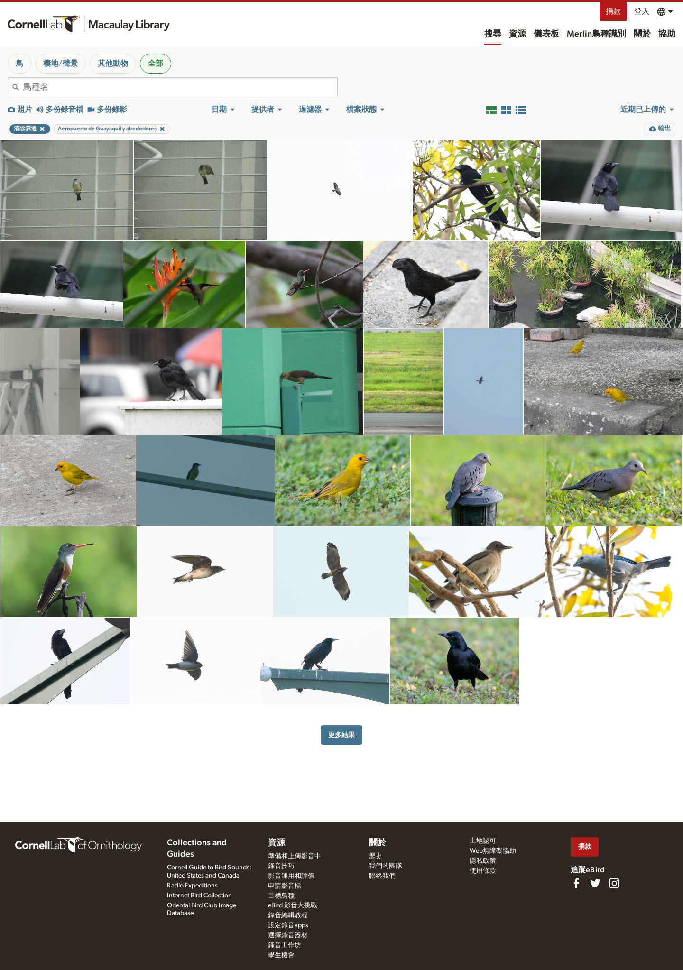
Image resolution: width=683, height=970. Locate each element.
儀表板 (546, 34)
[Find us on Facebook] (576, 883)
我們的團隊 (385, 866)
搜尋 (492, 34)
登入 (641, 11)
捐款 (613, 11)
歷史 (375, 856)
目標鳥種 (281, 896)
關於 (642, 34)
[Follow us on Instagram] (614, 883)
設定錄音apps (288, 925)
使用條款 (483, 871)
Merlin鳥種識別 (596, 34)
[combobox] (180, 87)
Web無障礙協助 (493, 851)
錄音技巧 (281, 866)
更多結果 (341, 735)
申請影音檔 (284, 886)
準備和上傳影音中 (294, 856)
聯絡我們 (382, 876)
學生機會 (281, 955)
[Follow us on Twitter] (595, 883)
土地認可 (483, 841)
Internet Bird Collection (199, 895)
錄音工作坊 (284, 945)
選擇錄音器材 (288, 935)
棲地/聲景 (60, 63)
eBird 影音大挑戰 (292, 905)
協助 (666, 34)
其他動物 (113, 63)
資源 (517, 34)
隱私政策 (483, 861)
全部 (155, 63)
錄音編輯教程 (288, 915)
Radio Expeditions (192, 885)
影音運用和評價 (291, 876)
